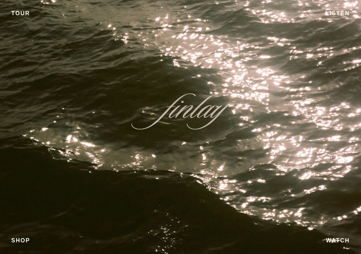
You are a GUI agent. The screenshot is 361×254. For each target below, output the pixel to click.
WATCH (338, 240)
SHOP (20, 240)
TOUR (20, 13)
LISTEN (337, 13)
